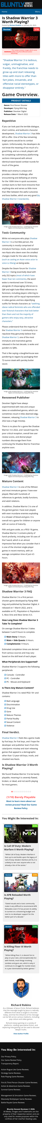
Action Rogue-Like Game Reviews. (15, 1069)
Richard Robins (15, 25)
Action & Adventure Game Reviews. (15, 1086)
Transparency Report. (10, 1063)
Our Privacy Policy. (8, 1056)
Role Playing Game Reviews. (12, 1076)
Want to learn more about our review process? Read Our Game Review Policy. (21, 805)
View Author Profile (21, 1034)
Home (4, 11)
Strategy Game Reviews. (11, 1073)
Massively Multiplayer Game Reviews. (16, 1099)
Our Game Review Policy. (11, 1060)
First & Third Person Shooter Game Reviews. (19, 1082)
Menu (37, 11)
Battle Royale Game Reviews (13, 1102)
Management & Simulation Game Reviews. (18, 1095)
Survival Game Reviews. (11, 1089)
